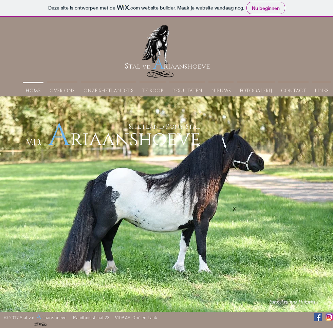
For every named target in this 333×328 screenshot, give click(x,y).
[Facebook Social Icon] (318, 317)
